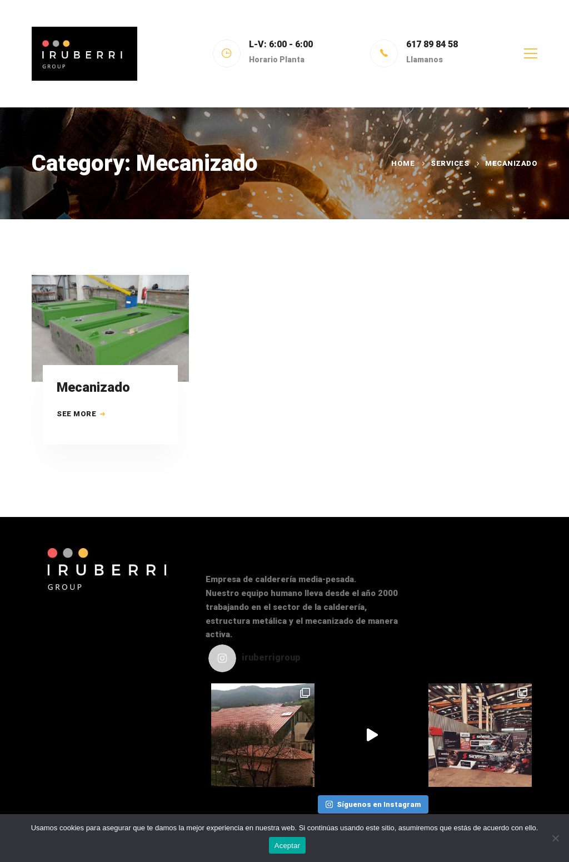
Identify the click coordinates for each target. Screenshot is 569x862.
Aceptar (287, 845)
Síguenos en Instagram (373, 804)
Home (403, 163)
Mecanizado (93, 389)
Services (450, 163)
